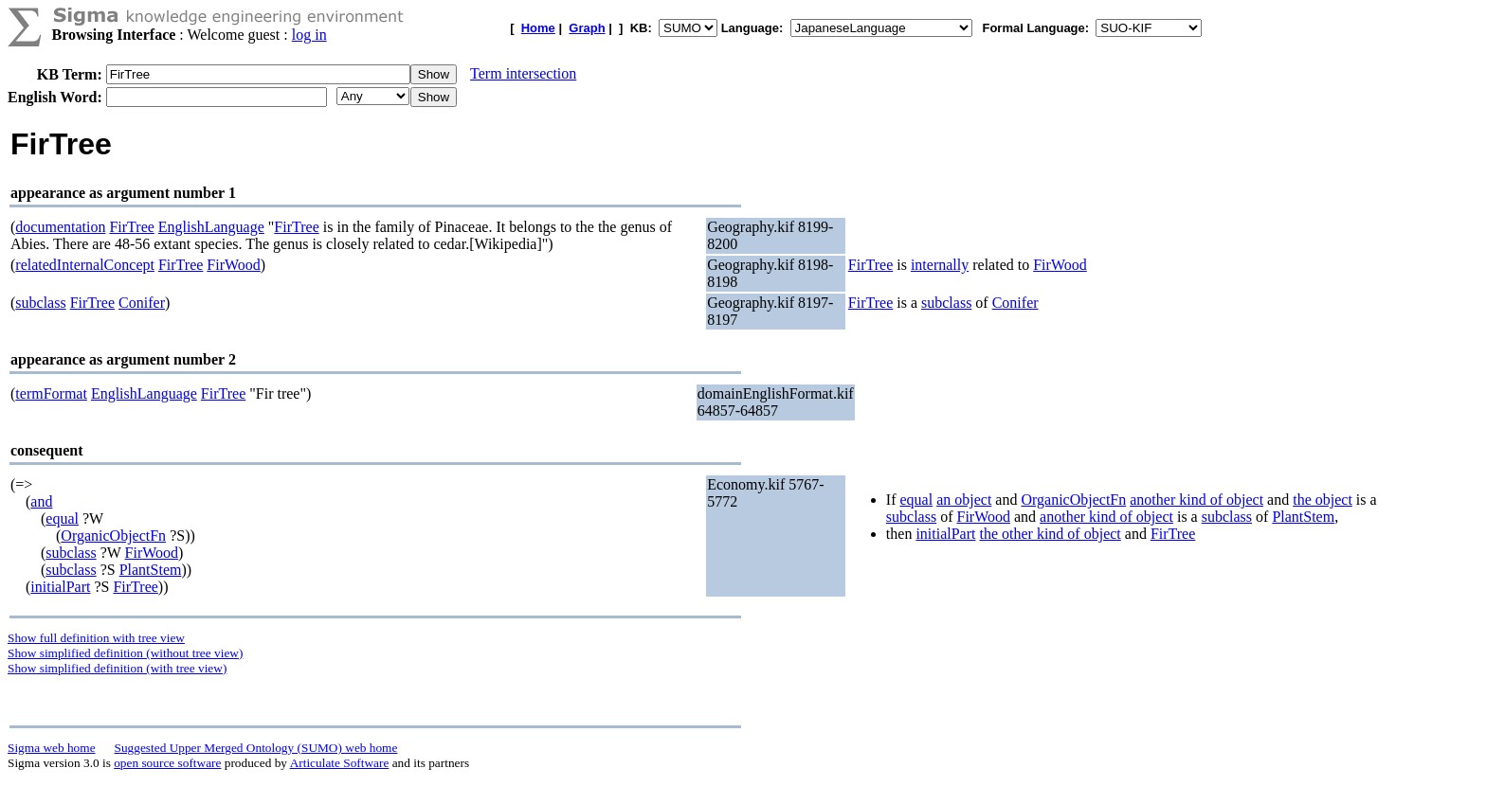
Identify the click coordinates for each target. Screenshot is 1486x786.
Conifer (141, 303)
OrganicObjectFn (113, 535)
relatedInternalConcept (84, 265)
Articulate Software (340, 763)
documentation (60, 227)
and (41, 501)
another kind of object (1196, 499)
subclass (40, 303)
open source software (167, 763)
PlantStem (150, 570)
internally (940, 265)
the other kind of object (1049, 534)
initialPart (60, 587)
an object (963, 499)
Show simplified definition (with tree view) (117, 668)
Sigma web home (52, 748)
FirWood (234, 265)
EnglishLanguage (211, 227)
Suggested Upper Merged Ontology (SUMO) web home (256, 748)
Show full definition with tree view (96, 638)
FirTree (131, 227)
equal (62, 518)
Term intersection (523, 73)
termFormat (51, 393)
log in (309, 35)
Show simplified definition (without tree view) (125, 653)
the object (1322, 499)
